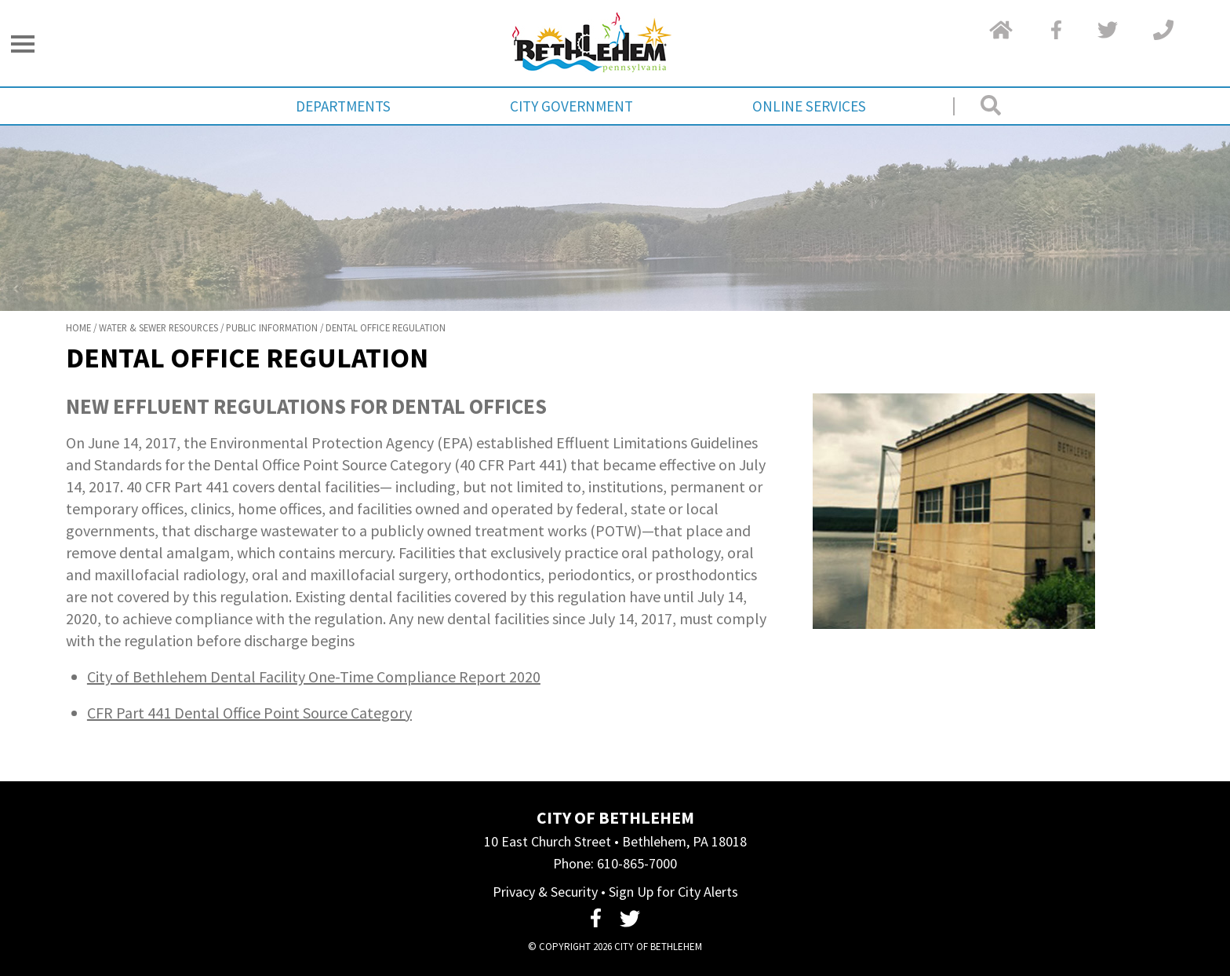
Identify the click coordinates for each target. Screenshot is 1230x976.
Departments (343, 106)
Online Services (809, 106)
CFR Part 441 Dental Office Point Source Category (249, 712)
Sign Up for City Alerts (673, 892)
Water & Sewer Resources (158, 327)
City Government (571, 106)
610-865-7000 (637, 863)
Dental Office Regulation (386, 327)
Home (78, 327)
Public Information (272, 327)
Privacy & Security (545, 892)
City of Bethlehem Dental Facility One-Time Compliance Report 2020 (313, 676)
